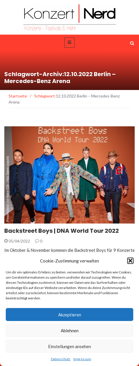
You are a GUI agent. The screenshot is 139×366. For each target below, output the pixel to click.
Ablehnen (70, 330)
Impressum (82, 359)
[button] (130, 261)
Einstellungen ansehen (69, 346)
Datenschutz (61, 359)
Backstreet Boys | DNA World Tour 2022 (61, 231)
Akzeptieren (69, 314)
